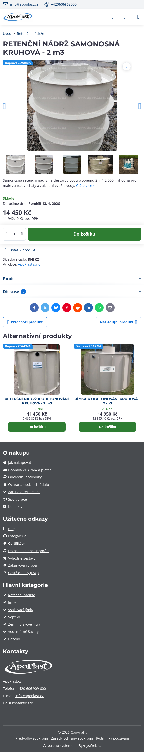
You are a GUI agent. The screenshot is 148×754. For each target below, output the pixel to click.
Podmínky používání (112, 738)
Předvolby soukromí (32, 738)
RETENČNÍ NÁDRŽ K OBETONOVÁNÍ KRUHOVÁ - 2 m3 (37, 401)
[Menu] (138, 17)
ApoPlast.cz (12, 681)
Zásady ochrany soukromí (72, 738)
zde (31, 703)
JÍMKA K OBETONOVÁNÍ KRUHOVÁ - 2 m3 (107, 401)
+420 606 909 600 (31, 688)
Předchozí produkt (25, 322)
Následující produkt (118, 322)
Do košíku (84, 234)
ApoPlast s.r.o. (29, 264)
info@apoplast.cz (29, 695)
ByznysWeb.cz (90, 745)
